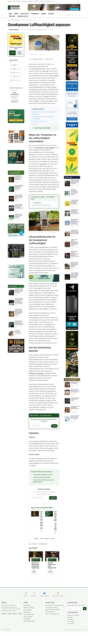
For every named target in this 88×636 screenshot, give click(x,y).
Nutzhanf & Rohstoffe (29, 614)
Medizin (16, 13)
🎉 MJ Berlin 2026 (16, 1)
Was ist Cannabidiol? (50, 611)
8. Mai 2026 (55, 532)
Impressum (66, 629)
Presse (85, 629)
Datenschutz (72, 629)
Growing (43, 13)
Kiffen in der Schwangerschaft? (52, 613)
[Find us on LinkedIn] (73, 15)
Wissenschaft (35, 13)
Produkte (36, 1)
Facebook (40, 59)
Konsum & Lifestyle (23, 16)
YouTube (42, 538)
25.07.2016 (23, 29)
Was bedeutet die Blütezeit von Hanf (43, 474)
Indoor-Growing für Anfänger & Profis (28, 20)
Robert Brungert (14, 29)
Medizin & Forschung (29, 607)
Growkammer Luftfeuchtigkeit (45, 148)
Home (9, 20)
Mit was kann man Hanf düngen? (42, 477)
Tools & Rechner (71, 623)
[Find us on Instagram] (62, 15)
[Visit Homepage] (17, 7)
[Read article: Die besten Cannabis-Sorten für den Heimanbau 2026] (52, 556)
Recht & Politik (25, 13)
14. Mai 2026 (51, 573)
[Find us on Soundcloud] (76, 15)
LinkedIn (47, 59)
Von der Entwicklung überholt (39, 121)
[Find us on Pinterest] (70, 15)
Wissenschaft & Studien (29, 621)
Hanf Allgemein (24, 1)
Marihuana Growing (16, 20)
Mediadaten (70, 617)
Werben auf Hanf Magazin (73, 615)
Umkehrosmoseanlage (36, 373)
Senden (54, 426)
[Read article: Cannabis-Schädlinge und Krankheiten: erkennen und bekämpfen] (49, 514)
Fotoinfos (34, 124)
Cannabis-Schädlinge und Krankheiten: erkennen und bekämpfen (55, 520)
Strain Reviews (41, 1)
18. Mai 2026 (41, 531)
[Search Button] (79, 15)
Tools (53, 1)
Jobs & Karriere (71, 621)
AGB (77, 629)
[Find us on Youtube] (68, 15)
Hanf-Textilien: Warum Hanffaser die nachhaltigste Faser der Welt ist (55, 605)
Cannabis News (27, 605)
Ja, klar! (12, 52)
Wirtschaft (12, 16)
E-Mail (51, 59)
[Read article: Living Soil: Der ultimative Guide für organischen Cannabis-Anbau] (35, 514)
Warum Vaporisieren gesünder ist (53, 609)
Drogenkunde (30, 1)
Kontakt (80, 629)
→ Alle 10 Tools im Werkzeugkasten (15, 100)
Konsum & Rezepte (28, 616)
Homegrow (34, 544)
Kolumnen (10, 1)
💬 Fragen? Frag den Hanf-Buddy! (41, 128)
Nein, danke (19, 52)
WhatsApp (35, 59)
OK (84, 608)
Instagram (36, 538)
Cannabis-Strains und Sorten (51, 560)
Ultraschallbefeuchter (43, 544)
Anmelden (53, 497)
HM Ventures (70, 619)
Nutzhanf (51, 13)
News (10, 13)
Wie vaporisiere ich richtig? (51, 607)
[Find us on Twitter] (65, 15)
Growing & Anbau (28, 610)
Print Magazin (48, 1)
